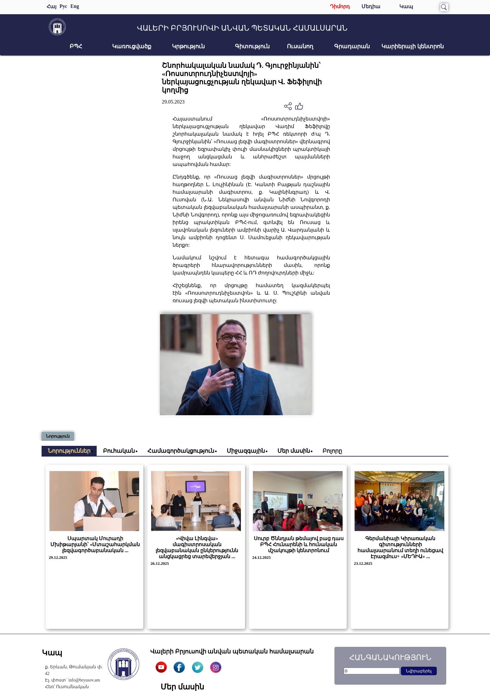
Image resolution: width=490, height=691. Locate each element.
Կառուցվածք (131, 46)
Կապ (406, 6)
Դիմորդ (340, 6)
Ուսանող (300, 46)
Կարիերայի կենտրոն (412, 46)
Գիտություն (252, 46)
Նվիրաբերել (419, 671)
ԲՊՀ (76, 46)
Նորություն (58, 436)
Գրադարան (352, 46)
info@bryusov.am (84, 680)
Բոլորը (332, 451)
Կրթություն (188, 46)
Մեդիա (371, 6)
